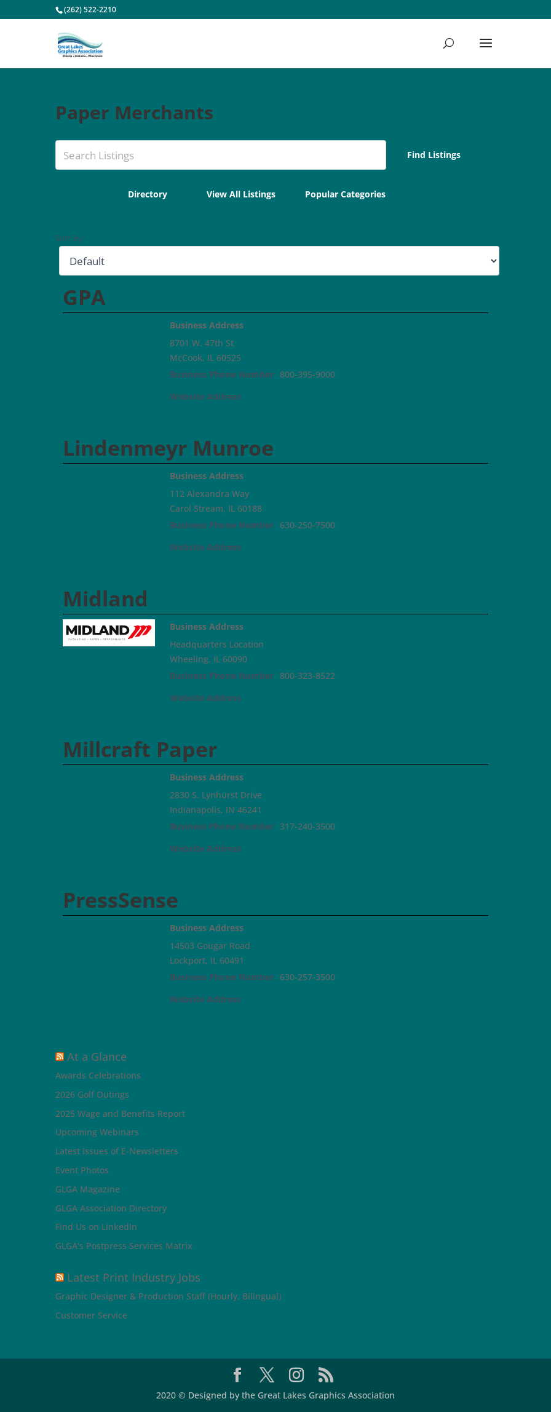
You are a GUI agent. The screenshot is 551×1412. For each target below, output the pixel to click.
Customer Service (91, 1315)
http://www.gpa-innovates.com (310, 396)
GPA (84, 297)
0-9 (145, 220)
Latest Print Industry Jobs (133, 1277)
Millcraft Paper (140, 749)
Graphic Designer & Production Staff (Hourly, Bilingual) (168, 1296)
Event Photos (82, 1170)
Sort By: (69, 238)
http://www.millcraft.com (298, 848)
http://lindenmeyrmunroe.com (310, 547)
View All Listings (241, 194)
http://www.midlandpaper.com (311, 698)
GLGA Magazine (87, 1189)
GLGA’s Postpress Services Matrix (123, 1245)
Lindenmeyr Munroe (168, 448)
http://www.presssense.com (304, 999)
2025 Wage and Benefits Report (120, 1113)
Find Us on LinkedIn (96, 1226)
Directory (147, 194)
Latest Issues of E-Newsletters (116, 1151)
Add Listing (446, 196)
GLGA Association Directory (111, 1208)
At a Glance (97, 1056)
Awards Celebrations (98, 1075)
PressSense (120, 900)
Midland (105, 598)
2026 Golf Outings (92, 1094)
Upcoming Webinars (97, 1132)
